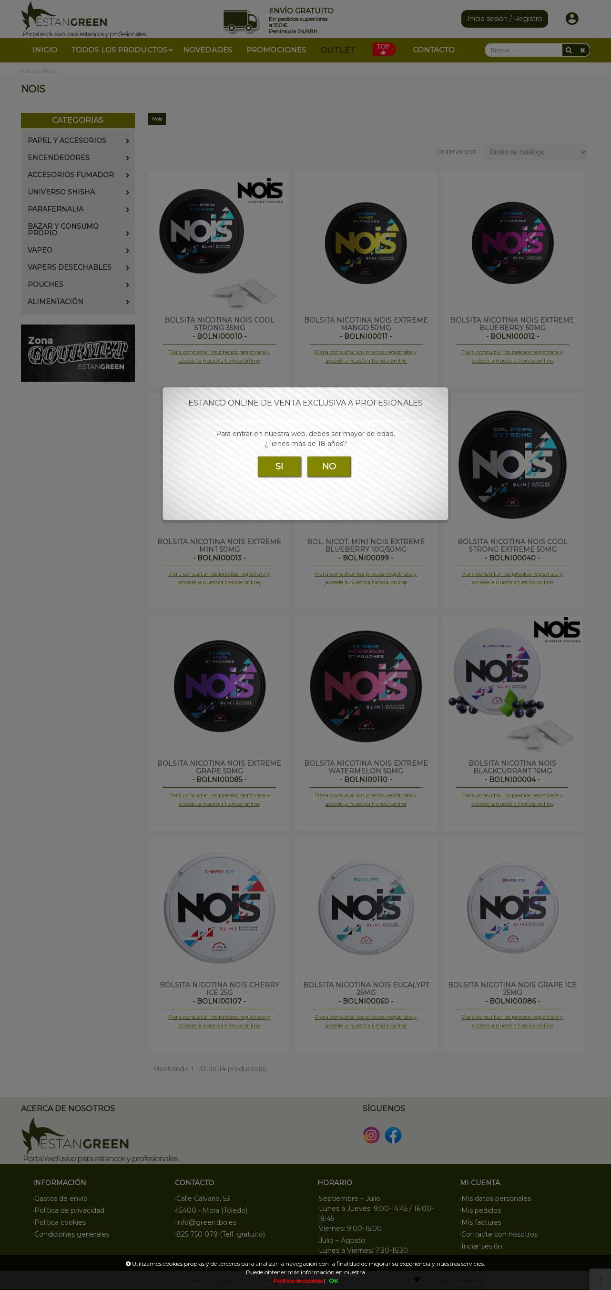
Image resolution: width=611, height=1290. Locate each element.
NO (329, 466)
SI (279, 466)
